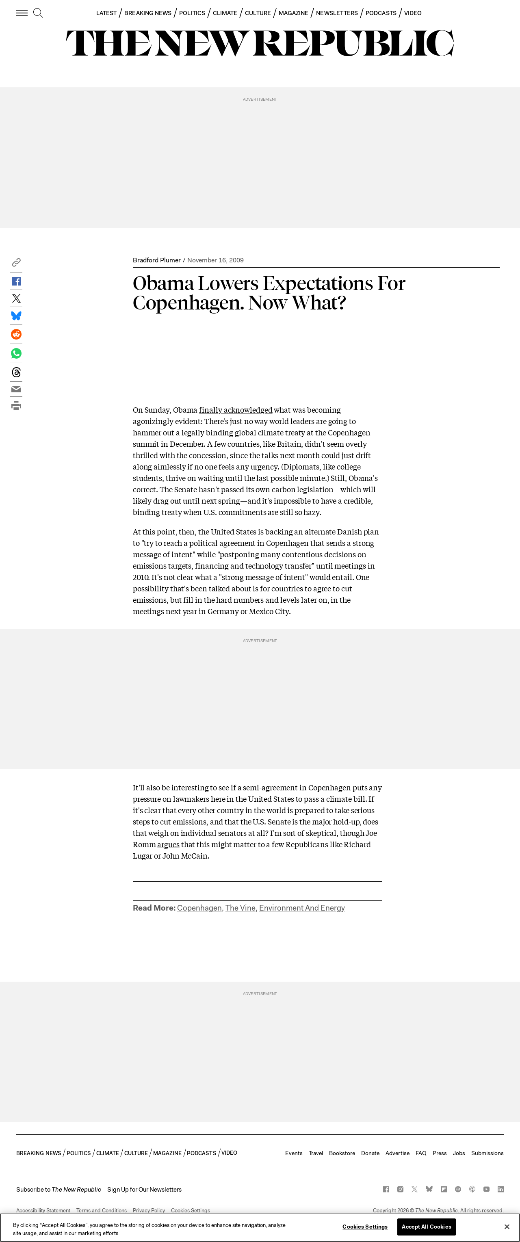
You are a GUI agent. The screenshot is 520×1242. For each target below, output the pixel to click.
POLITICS (192, 13)
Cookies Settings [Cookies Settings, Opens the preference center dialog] (365, 1226)
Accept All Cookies (426, 1226)
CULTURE (258, 13)
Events (294, 1153)
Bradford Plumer (157, 260)
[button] (16, 264)
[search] (38, 13)
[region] (260, 1227)
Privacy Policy (149, 1210)
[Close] (507, 1227)
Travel (316, 1153)
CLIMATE (225, 13)
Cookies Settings (190, 1210)
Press (440, 1153)
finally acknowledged (235, 409)
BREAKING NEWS (147, 13)
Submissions (487, 1153)
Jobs (459, 1153)
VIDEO (413, 13)
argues (168, 844)
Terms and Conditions (101, 1210)
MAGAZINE (294, 13)
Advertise (398, 1153)
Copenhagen (199, 908)
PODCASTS (381, 13)
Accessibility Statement (43, 1210)
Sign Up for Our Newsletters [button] (144, 1190)
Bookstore (342, 1153)
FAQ (421, 1153)
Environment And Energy (302, 908)
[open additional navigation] (22, 12)
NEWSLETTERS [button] (337, 13)
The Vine (240, 908)
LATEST (106, 13)
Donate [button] (370, 1153)
